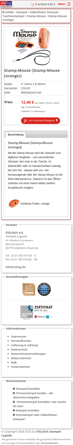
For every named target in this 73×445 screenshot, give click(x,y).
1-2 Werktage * (38, 111)
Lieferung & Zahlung (24, 345)
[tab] (15, 135)
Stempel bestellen (28, 388)
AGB (14, 362)
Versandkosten (33, 107)
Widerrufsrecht (21, 358)
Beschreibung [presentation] (15, 134)
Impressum (18, 336)
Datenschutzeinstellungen (28, 354)
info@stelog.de (15, 267)
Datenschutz (19, 349)
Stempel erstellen (27, 410)
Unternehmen (20, 367)
